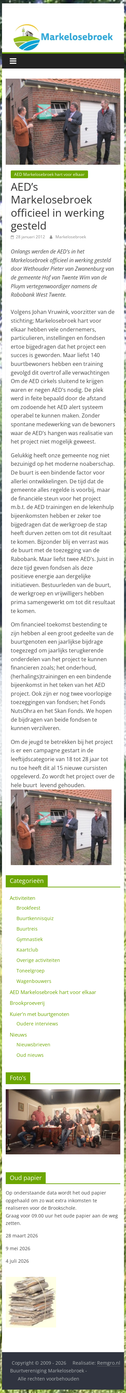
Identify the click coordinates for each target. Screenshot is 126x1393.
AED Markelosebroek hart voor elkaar (49, 174)
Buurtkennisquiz (35, 918)
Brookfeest (28, 908)
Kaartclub (27, 949)
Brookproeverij (27, 1002)
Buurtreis (27, 929)
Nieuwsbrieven (33, 1044)
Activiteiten (22, 897)
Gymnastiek (29, 939)
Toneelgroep (30, 970)
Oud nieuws (30, 1055)
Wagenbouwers (33, 981)
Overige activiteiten (38, 960)
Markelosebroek (70, 237)
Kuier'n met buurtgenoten (39, 1014)
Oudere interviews (37, 1023)
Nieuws (18, 1034)
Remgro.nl (108, 1363)
